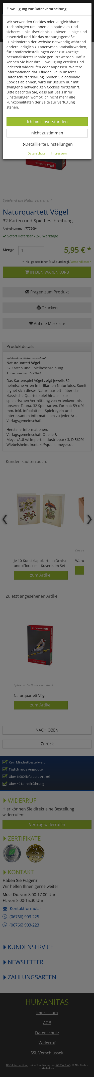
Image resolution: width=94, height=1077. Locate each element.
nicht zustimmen (50, 133)
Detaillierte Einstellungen (47, 144)
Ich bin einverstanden (47, 121)
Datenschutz (36, 153)
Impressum (59, 153)
